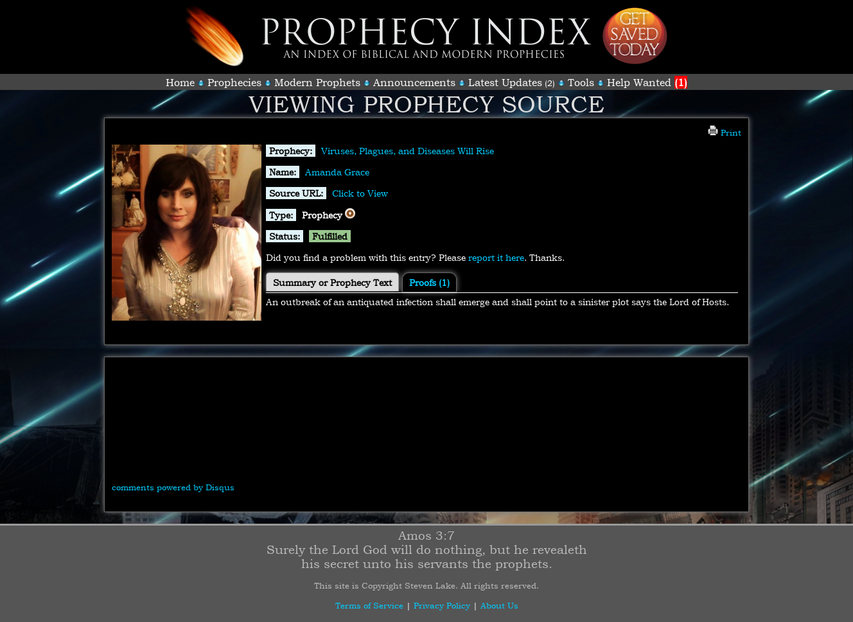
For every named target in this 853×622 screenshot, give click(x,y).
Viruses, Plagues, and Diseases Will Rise (407, 151)
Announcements (414, 82)
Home (180, 82)
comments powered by (173, 487)
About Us (499, 605)
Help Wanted (647, 82)
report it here (496, 257)
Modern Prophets (317, 82)
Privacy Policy (442, 605)
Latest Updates (505, 82)
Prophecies (234, 82)
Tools (581, 82)
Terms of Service (369, 605)
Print (724, 132)
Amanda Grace (337, 172)
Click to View (360, 193)
